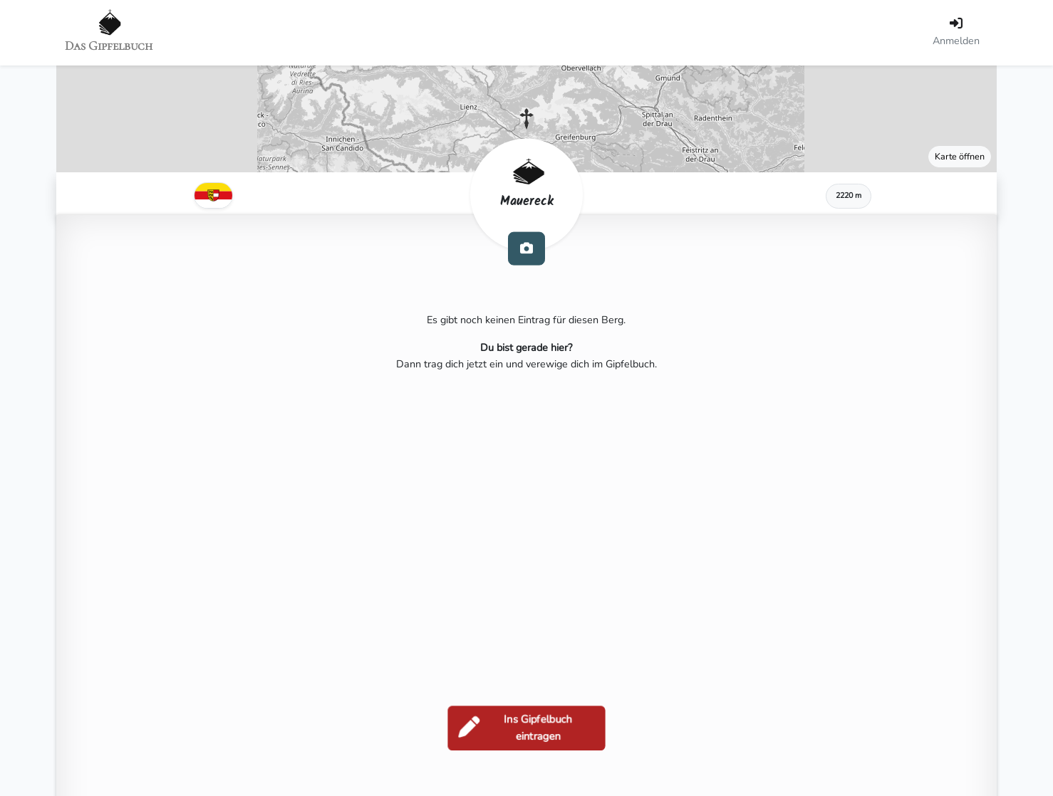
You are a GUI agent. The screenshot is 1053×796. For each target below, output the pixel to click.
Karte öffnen (960, 156)
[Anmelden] (956, 32)
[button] (526, 119)
